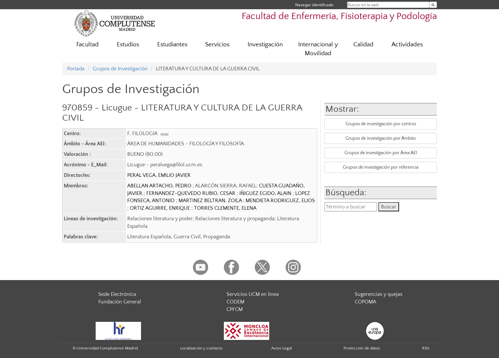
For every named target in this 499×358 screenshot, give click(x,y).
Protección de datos (362, 348)
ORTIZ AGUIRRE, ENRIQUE (160, 208)
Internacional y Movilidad (318, 49)
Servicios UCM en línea (252, 294)
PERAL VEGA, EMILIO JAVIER (159, 175)
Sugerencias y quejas (378, 294)
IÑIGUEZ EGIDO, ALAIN (266, 193)
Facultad (87, 44)
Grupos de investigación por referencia (380, 167)
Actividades (407, 44)
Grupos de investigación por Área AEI (381, 152)
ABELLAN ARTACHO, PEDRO (160, 186)
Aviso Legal (281, 348)
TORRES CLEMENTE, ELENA (225, 208)
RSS (425, 348)
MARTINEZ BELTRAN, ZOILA (210, 200)
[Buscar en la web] (433, 5)
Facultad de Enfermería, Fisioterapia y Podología (339, 16)
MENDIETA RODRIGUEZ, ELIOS (280, 200)
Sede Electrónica (117, 294)
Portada (75, 69)
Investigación (265, 44)
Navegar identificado (314, 5)
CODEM (235, 302)
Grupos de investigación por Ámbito (380, 138)
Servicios (217, 44)
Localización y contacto (201, 348)
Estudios (128, 44)
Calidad (363, 44)
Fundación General (119, 302)
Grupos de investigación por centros (380, 124)
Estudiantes (172, 44)
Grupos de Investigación (120, 69)
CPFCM (234, 309)
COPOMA (365, 302)
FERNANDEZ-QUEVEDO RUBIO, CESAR (191, 193)
